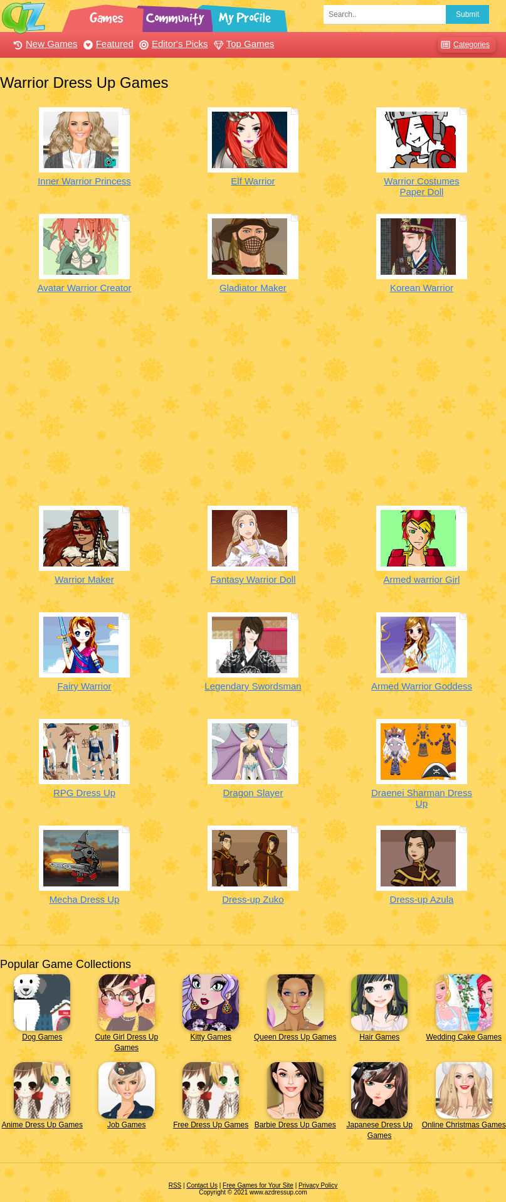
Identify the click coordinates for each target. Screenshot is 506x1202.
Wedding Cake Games (464, 1037)
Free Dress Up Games (210, 1124)
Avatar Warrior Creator (84, 287)
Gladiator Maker (253, 287)
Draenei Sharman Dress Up (421, 798)
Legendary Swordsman (252, 686)
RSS (175, 1185)
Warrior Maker (84, 579)
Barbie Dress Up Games (295, 1124)
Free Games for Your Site (258, 1185)
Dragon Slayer (253, 792)
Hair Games (379, 1037)
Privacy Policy (317, 1185)
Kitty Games (211, 1037)
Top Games (243, 43)
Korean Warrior (421, 287)
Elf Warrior (253, 181)
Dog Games (42, 1037)
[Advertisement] (253, 408)
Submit (467, 14)
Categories (464, 45)
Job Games (126, 1124)
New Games (44, 43)
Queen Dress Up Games (295, 1037)
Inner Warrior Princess (84, 181)
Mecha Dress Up (85, 899)
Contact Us (201, 1185)
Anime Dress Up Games (42, 1124)
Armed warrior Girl (422, 579)
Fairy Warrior (84, 686)
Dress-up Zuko (252, 899)
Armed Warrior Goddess (421, 686)
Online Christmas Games (464, 1124)
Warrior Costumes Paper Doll (421, 186)
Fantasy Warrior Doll (252, 579)
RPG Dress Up (84, 792)
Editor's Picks (172, 43)
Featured (107, 43)
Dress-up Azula (422, 899)
